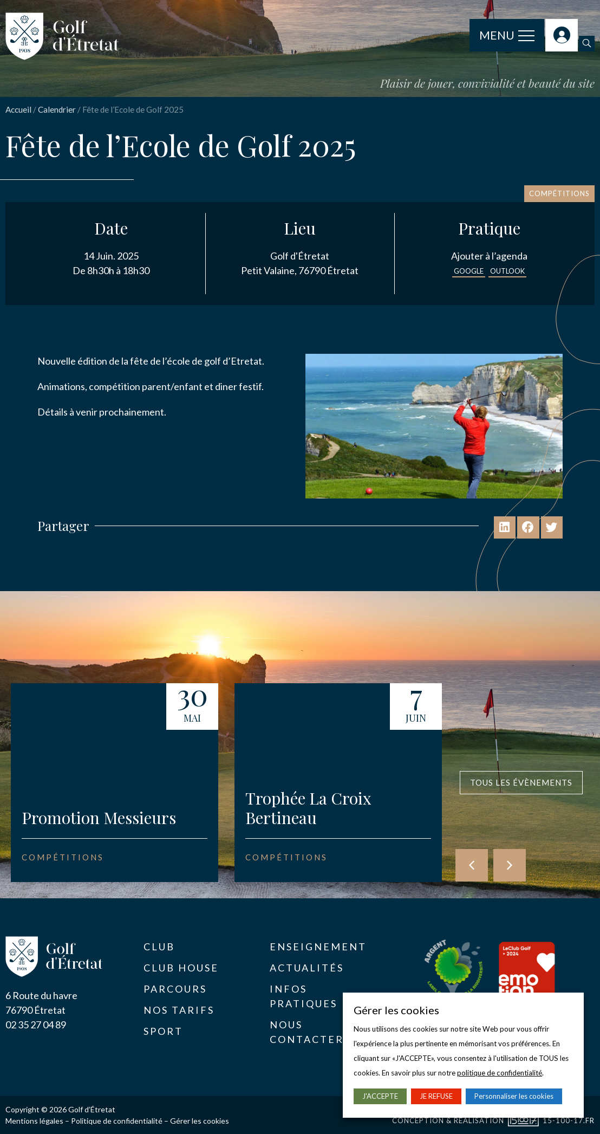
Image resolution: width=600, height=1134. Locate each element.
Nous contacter (307, 1032)
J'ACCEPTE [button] (380, 1096)
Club (159, 946)
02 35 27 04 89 (35, 1025)
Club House (181, 968)
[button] (587, 43)
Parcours (175, 989)
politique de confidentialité (499, 1072)
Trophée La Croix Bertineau (308, 807)
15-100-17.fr (569, 1120)
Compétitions (559, 193)
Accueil (18, 109)
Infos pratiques (303, 996)
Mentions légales (34, 1120)
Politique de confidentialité (116, 1120)
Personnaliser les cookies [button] (513, 1096)
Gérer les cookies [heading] (396, 1009)
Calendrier (57, 109)
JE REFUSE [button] (436, 1096)
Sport (163, 1031)
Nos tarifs (179, 1010)
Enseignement (318, 946)
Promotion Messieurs (99, 817)
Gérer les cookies (199, 1120)
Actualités (307, 968)
